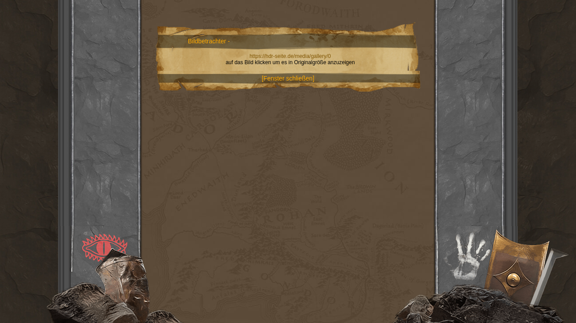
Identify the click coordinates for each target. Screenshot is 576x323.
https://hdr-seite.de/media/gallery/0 (290, 56)
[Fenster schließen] (288, 78)
